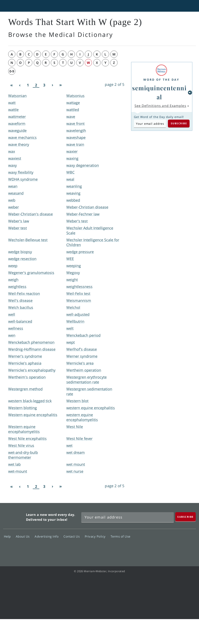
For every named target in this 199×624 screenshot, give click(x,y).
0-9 (11, 71)
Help (8, 536)
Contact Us (72, 536)
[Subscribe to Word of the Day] (150, 123)
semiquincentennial (159, 92)
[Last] (60, 85)
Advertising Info (48, 536)
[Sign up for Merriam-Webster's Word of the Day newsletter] (127, 517)
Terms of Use (120, 536)
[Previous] (19, 85)
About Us (24, 536)
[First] (11, 85)
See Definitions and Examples (160, 105)
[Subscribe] (185, 516)
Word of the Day (161, 80)
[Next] (52, 85)
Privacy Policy (96, 536)
